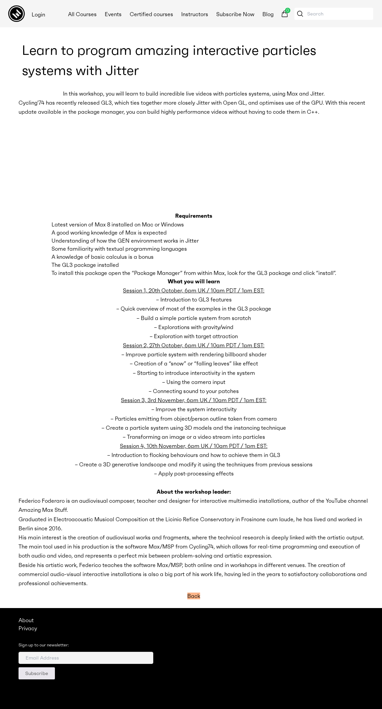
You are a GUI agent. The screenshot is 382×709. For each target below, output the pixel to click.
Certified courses (152, 14)
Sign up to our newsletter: (44, 645)
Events (113, 14)
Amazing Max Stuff (43, 509)
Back (193, 596)
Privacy (28, 628)
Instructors (195, 14)
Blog (268, 14)
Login (38, 14)
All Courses (83, 14)
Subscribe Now (236, 14)
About (26, 620)
